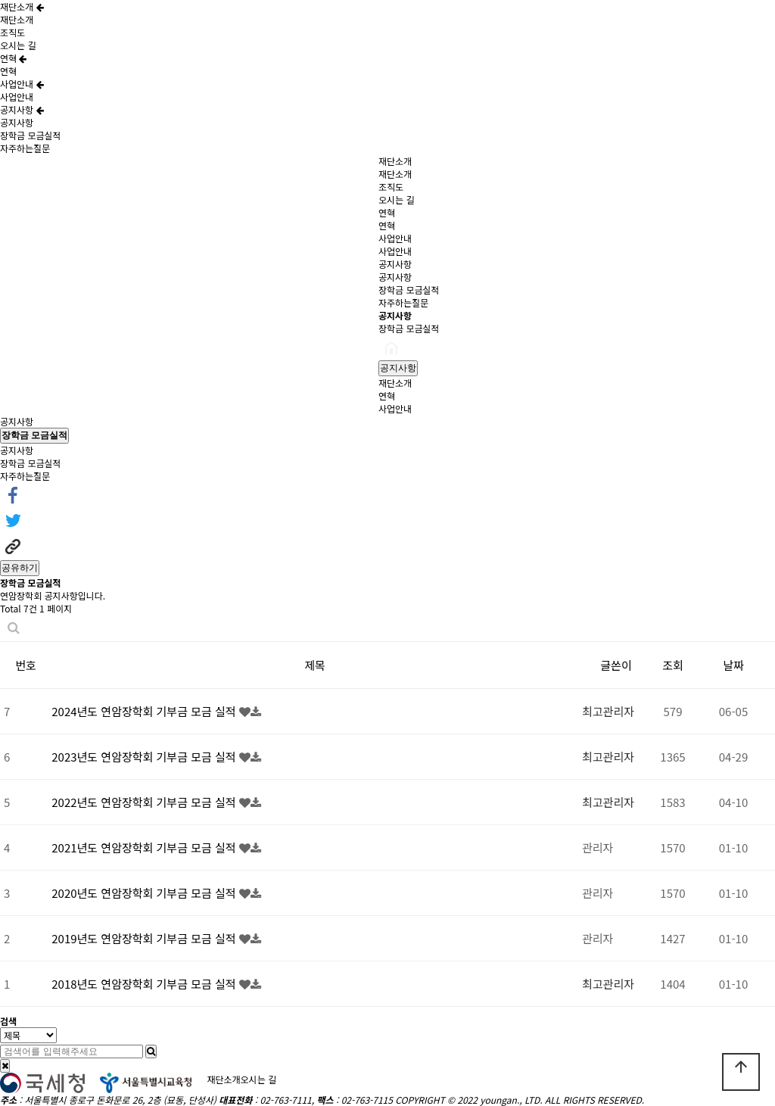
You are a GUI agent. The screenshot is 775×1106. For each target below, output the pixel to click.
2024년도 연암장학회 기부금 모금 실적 (145, 711)
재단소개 (22, 6)
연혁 (13, 57)
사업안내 (22, 83)
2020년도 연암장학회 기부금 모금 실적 (145, 893)
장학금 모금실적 (30, 135)
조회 (672, 665)
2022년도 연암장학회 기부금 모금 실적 (145, 802)
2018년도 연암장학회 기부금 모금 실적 (145, 984)
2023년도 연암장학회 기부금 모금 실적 (145, 757)
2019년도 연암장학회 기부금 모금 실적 (145, 938)
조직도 (12, 32)
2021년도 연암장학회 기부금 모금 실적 (145, 847)
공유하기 (20, 567)
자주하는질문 (25, 148)
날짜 (733, 665)
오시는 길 (18, 45)
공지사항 (22, 109)
